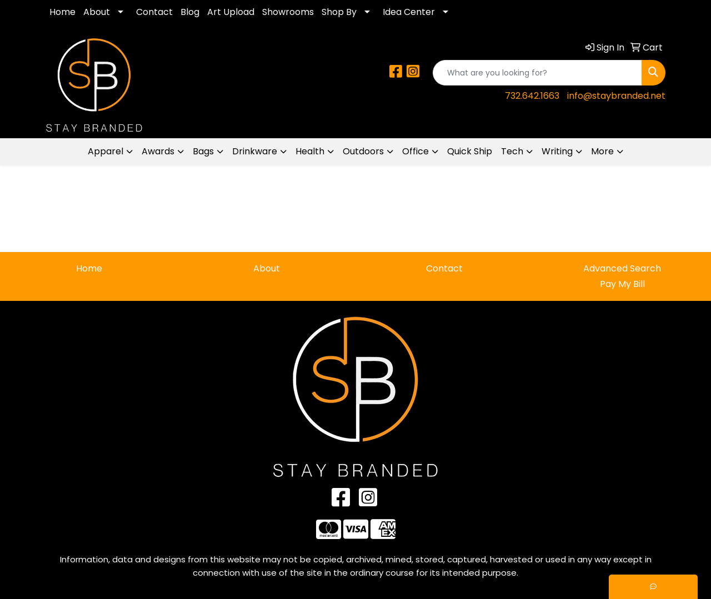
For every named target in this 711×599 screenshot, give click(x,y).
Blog (190, 12)
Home (62, 12)
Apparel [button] (105, 151)
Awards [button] (158, 151)
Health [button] (310, 151)
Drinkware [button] (254, 151)
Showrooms (288, 12)
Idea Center (409, 12)
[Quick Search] (537, 72)
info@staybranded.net (616, 95)
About (96, 12)
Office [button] (415, 151)
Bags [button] (203, 151)
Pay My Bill (622, 284)
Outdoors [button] (363, 151)
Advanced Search (622, 268)
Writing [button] (557, 151)
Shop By (339, 12)
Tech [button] (512, 151)
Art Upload (230, 12)
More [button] (602, 151)
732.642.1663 (532, 95)
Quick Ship (469, 151)
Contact (154, 12)
